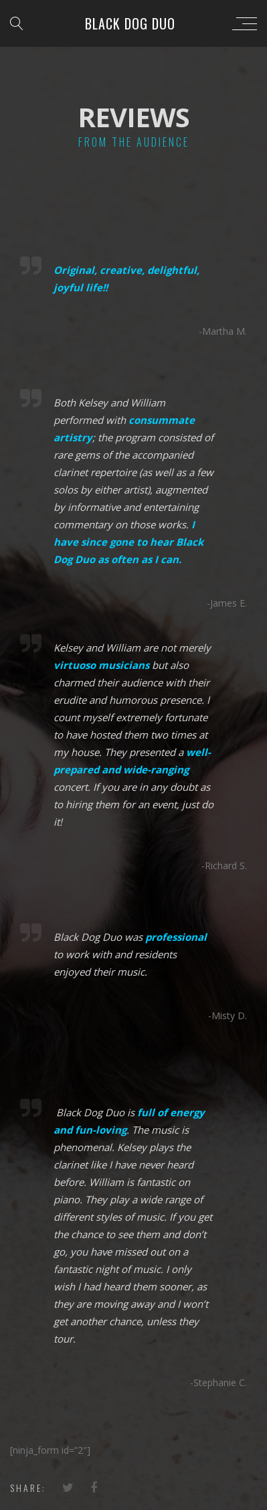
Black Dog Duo (130, 23)
